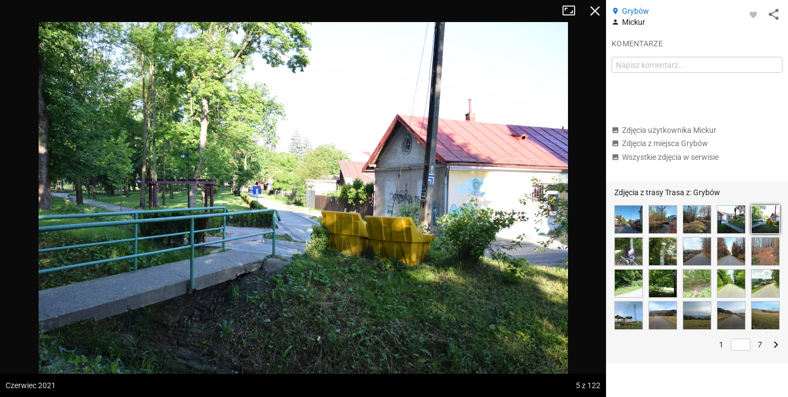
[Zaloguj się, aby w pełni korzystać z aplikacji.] (753, 14)
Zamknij (595, 11)
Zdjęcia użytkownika (664, 130)
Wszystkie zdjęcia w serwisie (665, 157)
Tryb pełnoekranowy (573, 11)
